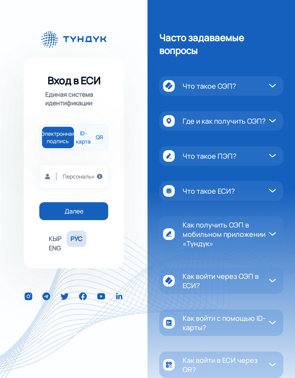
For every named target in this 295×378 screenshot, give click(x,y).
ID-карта (83, 137)
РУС (76, 238)
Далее (74, 211)
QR (99, 137)
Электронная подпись (58, 137)
